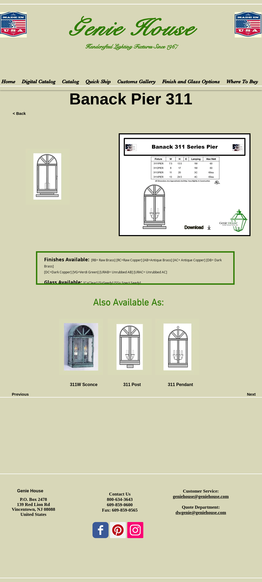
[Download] (198, 227)
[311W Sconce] (84, 385)
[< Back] (19, 113)
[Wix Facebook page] (101, 530)
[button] (32, 383)
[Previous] (20, 394)
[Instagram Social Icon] (135, 530)
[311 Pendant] (180, 385)
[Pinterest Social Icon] (118, 530)
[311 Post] (132, 385)
